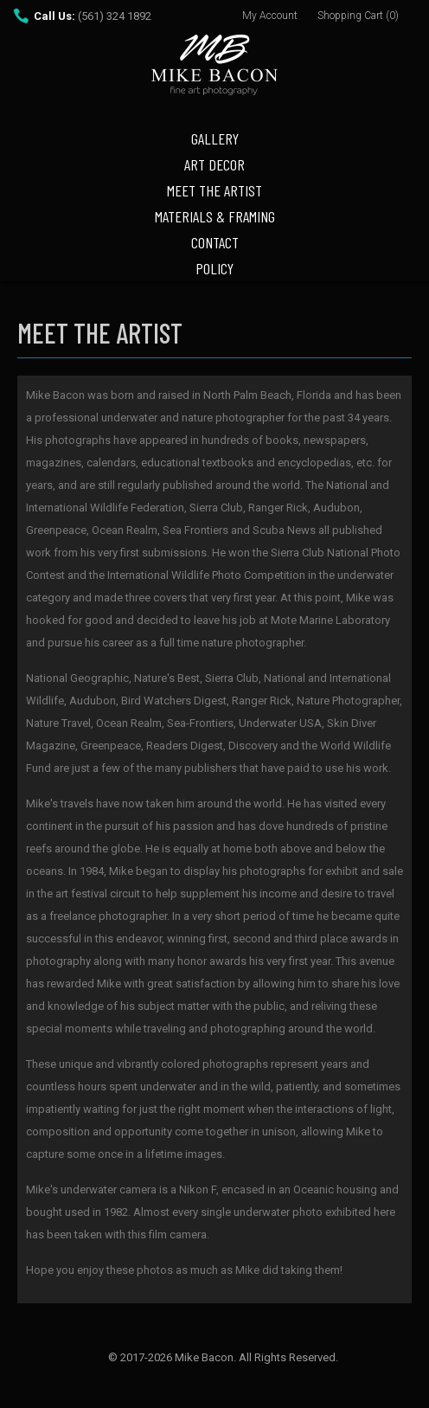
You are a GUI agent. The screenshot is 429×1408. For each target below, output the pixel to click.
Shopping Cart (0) (358, 16)
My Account (270, 16)
